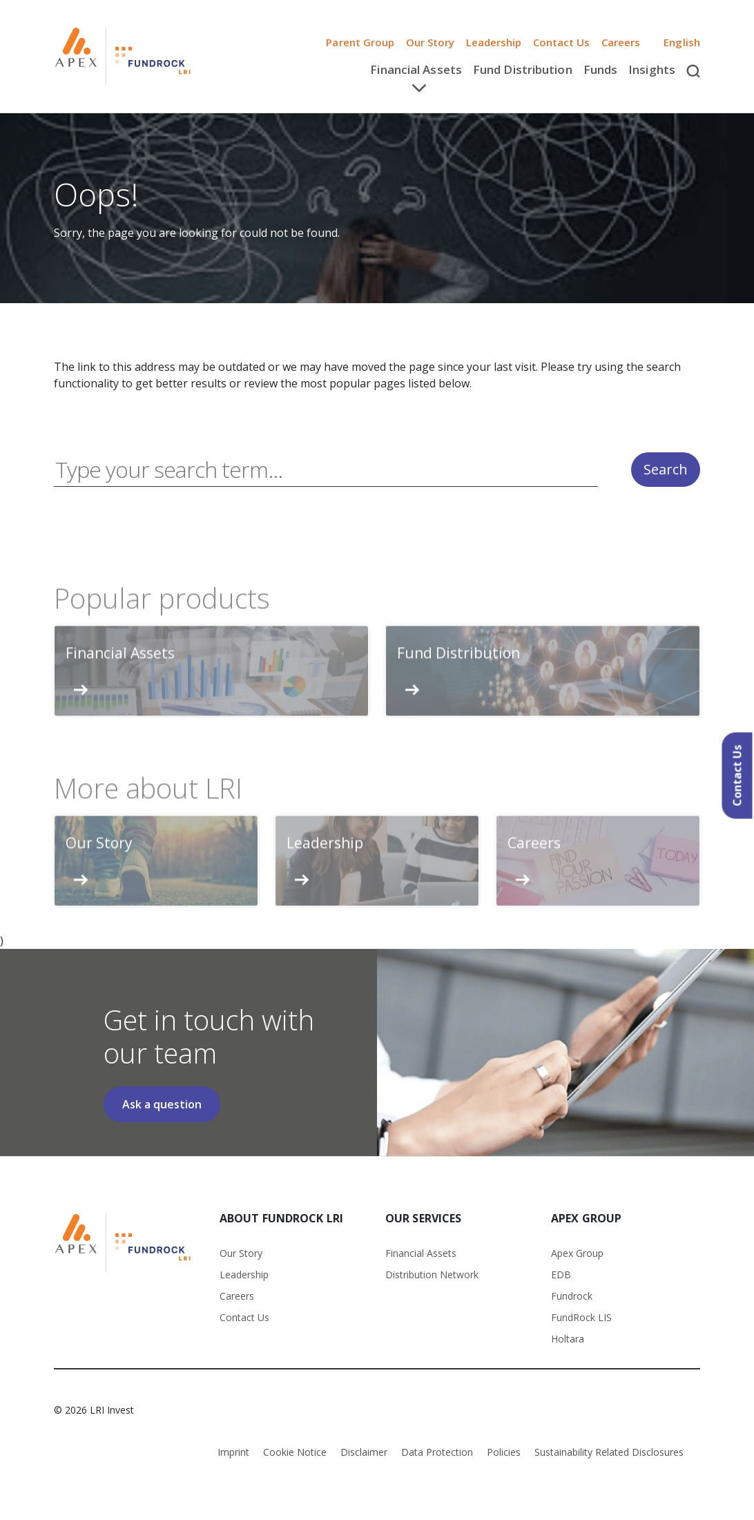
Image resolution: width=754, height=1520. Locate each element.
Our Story (430, 42)
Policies (504, 1452)
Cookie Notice (295, 1452)
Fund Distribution (522, 69)
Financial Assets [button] (416, 69)
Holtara (567, 1338)
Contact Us (561, 42)
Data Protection (437, 1452)
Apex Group (577, 1253)
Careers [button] (621, 42)
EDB (561, 1274)
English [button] (675, 42)
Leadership (494, 42)
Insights (651, 69)
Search (666, 470)
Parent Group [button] (360, 42)
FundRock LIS (581, 1317)
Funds (600, 69)
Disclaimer (363, 1452)
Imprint (233, 1452)
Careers (237, 1295)
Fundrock (571, 1295)
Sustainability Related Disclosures (609, 1452)
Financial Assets (420, 1253)
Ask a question (162, 1104)
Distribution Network (431, 1274)
